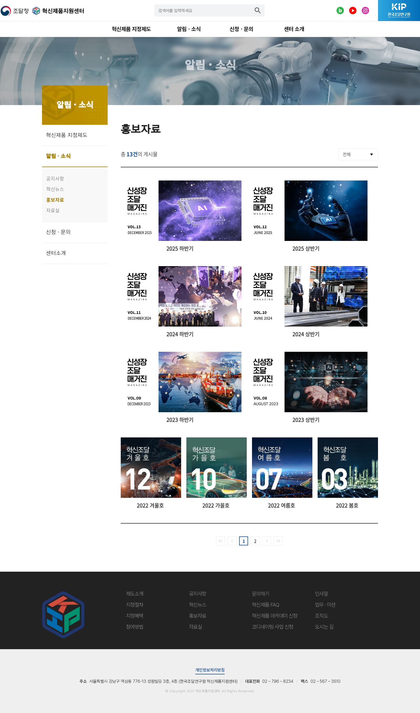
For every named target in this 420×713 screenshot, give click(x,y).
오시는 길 (324, 627)
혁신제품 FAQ (265, 605)
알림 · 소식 (58, 156)
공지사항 (55, 178)
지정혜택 (134, 616)
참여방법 (134, 627)
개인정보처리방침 (210, 670)
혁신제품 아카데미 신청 (274, 616)
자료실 (53, 210)
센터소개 (56, 253)
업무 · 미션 (325, 605)
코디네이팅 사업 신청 (272, 627)
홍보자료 (55, 200)
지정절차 (134, 605)
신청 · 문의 (58, 232)
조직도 (321, 616)
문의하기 (260, 594)
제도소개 (134, 594)
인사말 (321, 594)
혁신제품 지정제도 (66, 135)
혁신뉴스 (55, 189)
